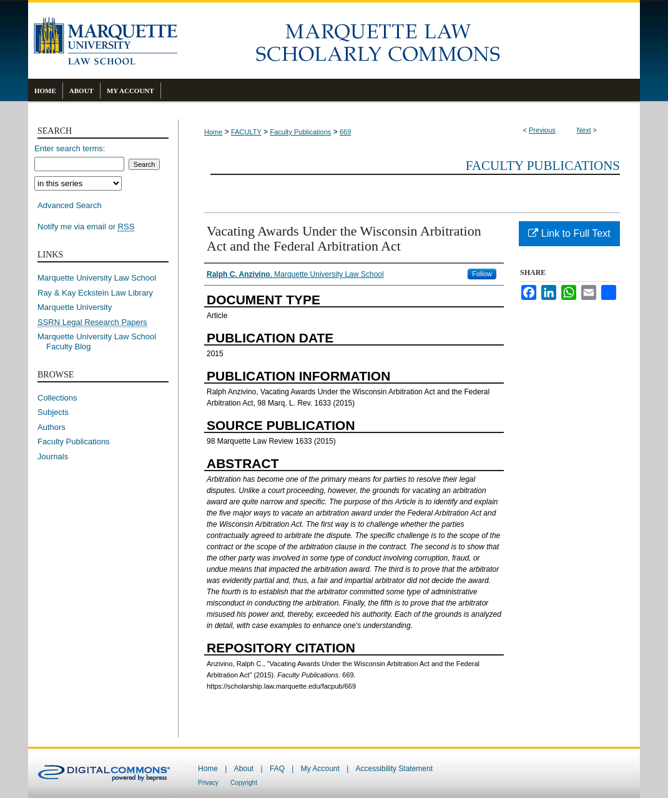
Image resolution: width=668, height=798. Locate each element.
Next (584, 130)
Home (213, 132)
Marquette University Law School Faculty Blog (101, 341)
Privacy (208, 782)
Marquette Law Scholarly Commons (409, 40)
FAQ (277, 768)
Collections (57, 397)
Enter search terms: (69, 148)
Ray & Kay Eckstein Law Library (95, 292)
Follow (482, 273)
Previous (542, 130)
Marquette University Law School (96, 277)
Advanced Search (69, 205)
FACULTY (246, 132)
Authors (51, 427)
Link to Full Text (569, 233)
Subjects (53, 412)
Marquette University (74, 307)
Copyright (243, 782)
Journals (52, 456)
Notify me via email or (85, 227)
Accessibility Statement (394, 768)
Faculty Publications (300, 132)
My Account (320, 768)
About (243, 768)
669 (345, 132)
